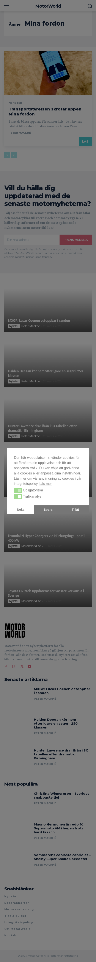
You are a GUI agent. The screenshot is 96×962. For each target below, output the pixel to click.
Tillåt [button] (75, 509)
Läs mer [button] (45, 483)
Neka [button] (20, 509)
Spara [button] (48, 509)
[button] (18, 490)
